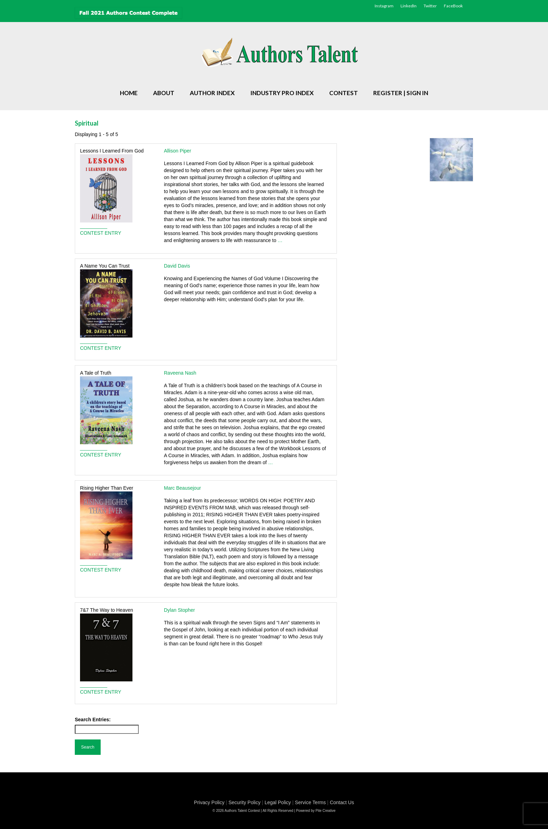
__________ (93, 226)
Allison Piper (177, 151)
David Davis (177, 266)
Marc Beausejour (182, 488)
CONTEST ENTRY (100, 233)
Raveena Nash (180, 373)
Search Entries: (93, 719)
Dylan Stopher (179, 610)
